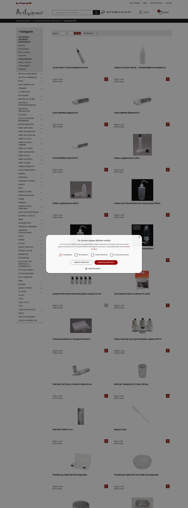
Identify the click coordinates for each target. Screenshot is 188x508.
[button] (94, 268)
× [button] (139, 237)
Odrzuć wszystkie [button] (81, 262)
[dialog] (94, 254)
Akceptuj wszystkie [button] (106, 262)
